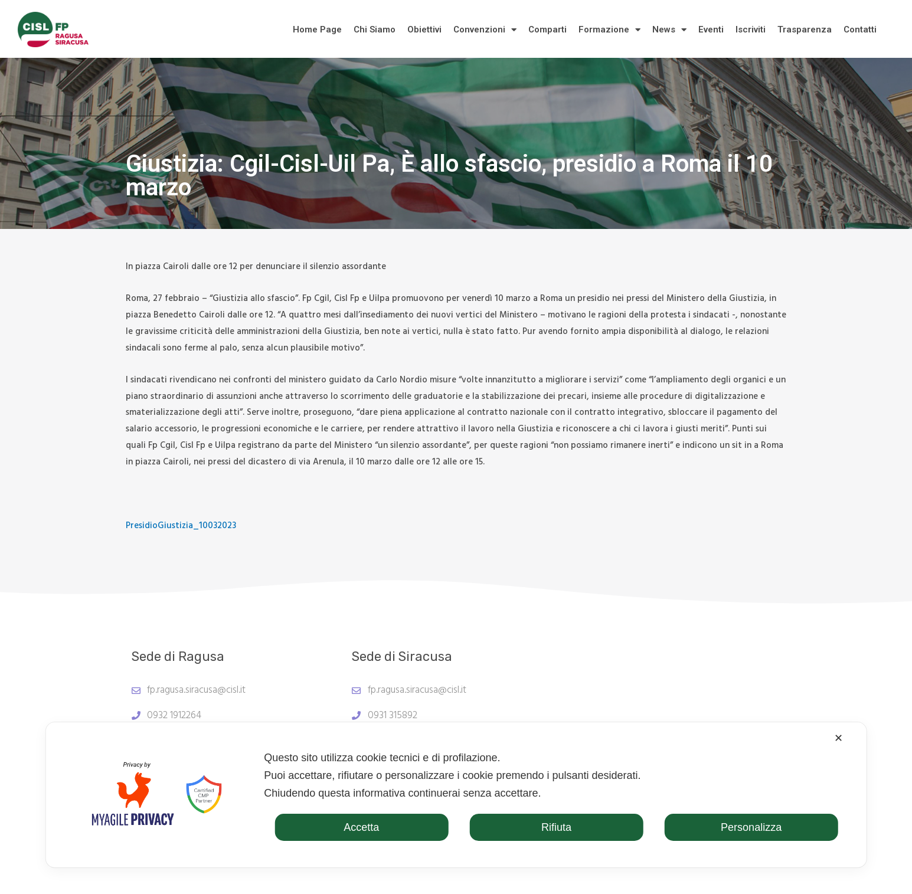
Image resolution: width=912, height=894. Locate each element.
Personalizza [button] (751, 827)
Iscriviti (751, 29)
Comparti (547, 29)
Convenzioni (485, 29)
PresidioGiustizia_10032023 (181, 526)
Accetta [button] (361, 827)
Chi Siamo (374, 29)
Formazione (609, 29)
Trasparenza (804, 29)
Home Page (317, 29)
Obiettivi (424, 29)
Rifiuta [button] (556, 827)
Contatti (860, 29)
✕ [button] (838, 738)
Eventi (711, 29)
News (669, 29)
